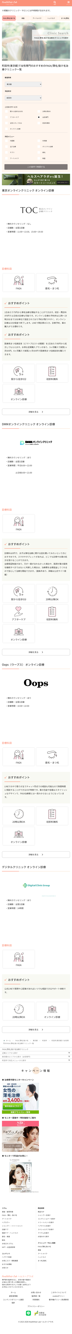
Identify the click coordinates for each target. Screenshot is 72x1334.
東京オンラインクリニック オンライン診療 (28, 190)
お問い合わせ (36, 1292)
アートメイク (37, 18)
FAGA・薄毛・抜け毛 (9, 1215)
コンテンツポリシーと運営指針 (13, 1301)
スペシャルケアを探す (46, 1229)
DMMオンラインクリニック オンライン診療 (28, 424)
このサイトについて (58, 1292)
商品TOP (41, 1211)
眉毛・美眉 (6, 1236)
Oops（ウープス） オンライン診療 (23, 664)
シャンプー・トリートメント (12, 1226)
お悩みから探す (43, 1236)
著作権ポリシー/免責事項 (59, 1299)
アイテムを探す (43, 1233)
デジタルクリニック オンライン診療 (24, 867)
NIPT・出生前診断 (8, 1247)
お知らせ (5, 1267)
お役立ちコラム (7, 1243)
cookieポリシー (59, 1296)
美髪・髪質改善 (7, 1211)
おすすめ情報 (7, 1264)
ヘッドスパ (51, 18)
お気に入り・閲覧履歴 (10, 1260)
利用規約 (35, 1299)
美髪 (23, 18)
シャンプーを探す (44, 1215)
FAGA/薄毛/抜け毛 (9, 18)
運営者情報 (13, 1296)
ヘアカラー (6, 1222)
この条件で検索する (36, 167)
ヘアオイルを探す (44, 1226)
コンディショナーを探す (46, 1219)
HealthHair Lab (9, 3)
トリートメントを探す (46, 1222)
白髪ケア (5, 1229)
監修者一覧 (36, 1296)
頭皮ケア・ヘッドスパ (10, 1233)
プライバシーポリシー (36, 1306)
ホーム (13, 1292)
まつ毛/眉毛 (65, 18)
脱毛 (3, 1240)
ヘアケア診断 (7, 1257)
